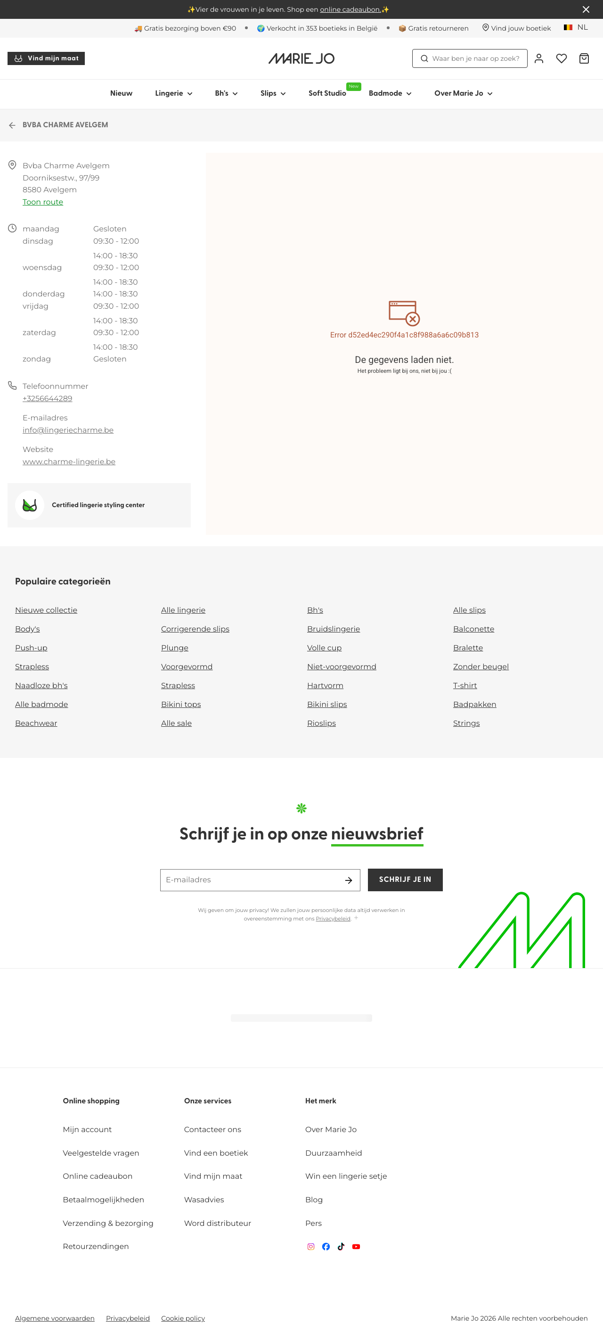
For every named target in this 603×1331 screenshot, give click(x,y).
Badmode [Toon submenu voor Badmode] (390, 94)
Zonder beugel (481, 667)
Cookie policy (183, 1318)
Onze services (208, 1101)
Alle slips (469, 610)
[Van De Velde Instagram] (311, 1249)
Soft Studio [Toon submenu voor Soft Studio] (333, 90)
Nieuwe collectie (46, 610)
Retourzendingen (96, 1246)
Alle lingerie (183, 610)
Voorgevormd (187, 667)
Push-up (31, 648)
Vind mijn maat (46, 58)
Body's (27, 629)
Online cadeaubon (97, 1176)
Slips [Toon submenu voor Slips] (273, 94)
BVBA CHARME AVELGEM (58, 125)
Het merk (320, 1101)
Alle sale (176, 723)
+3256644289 (48, 398)
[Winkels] (516, 28)
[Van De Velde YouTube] (356, 1249)
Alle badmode (41, 704)
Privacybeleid (333, 918)
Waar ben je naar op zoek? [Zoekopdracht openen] (470, 58)
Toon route (43, 202)
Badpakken (475, 704)
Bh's (315, 610)
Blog (314, 1200)
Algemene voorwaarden (55, 1318)
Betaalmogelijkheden (103, 1200)
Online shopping (91, 1101)
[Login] (539, 58)
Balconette (473, 629)
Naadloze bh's (41, 686)
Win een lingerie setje (346, 1176)
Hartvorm (325, 686)
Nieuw (121, 94)
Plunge (174, 648)
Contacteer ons (212, 1130)
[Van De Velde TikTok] (341, 1249)
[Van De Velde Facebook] (326, 1249)
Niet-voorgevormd (341, 667)
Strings (466, 723)
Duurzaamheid (333, 1153)
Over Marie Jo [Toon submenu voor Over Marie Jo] (463, 94)
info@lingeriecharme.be (68, 430)
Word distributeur (218, 1223)
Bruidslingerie (333, 629)
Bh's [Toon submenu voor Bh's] (226, 94)
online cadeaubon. (350, 9)
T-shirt (465, 686)
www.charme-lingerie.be (69, 462)
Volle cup (324, 648)
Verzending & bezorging (108, 1223)
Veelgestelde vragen (101, 1153)
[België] (578, 28)
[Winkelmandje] (584, 58)
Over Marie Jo (331, 1130)
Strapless (32, 667)
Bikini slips (327, 704)
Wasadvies (204, 1200)
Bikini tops (181, 704)
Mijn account (87, 1130)
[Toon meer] (356, 918)
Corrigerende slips (195, 629)
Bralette (468, 648)
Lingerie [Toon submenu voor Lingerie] (174, 94)
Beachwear (36, 723)
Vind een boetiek (216, 1153)
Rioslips (321, 723)
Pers (313, 1223)
